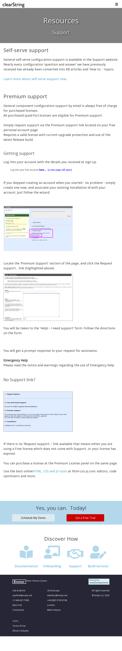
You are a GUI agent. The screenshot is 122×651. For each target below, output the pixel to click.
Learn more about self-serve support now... (35, 79)
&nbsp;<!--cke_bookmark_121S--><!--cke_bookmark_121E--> (61, 573)
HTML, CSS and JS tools (50, 471)
